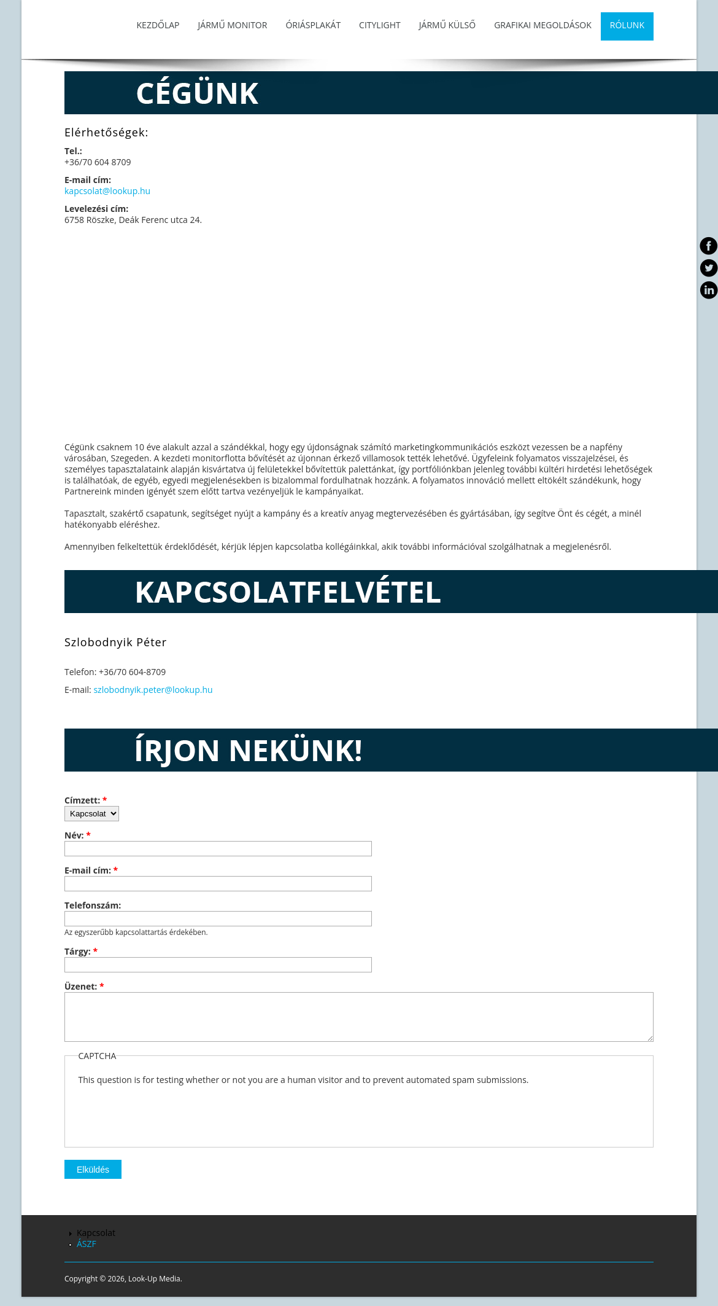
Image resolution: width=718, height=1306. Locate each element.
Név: (77, 835)
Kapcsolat (96, 1242)
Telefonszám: (92, 905)
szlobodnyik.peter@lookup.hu (152, 689)
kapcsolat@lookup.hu (107, 191)
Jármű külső (447, 25)
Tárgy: (81, 951)
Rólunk (627, 25)
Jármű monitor (233, 25)
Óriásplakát (313, 25)
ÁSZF (86, 1253)
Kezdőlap (158, 25)
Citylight (380, 25)
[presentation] (172, 1119)
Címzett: (85, 800)
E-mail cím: (91, 870)
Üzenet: (84, 986)
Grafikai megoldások (543, 25)
